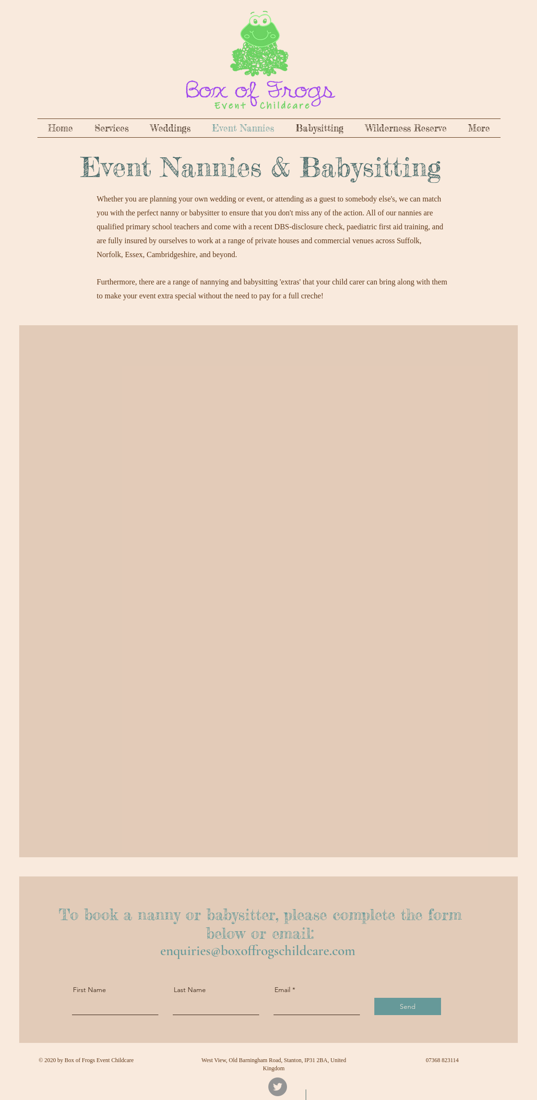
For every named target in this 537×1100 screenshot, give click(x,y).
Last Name (190, 989)
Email (282, 989)
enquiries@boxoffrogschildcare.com (257, 950)
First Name (89, 989)
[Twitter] (277, 1086)
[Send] (407, 1006)
